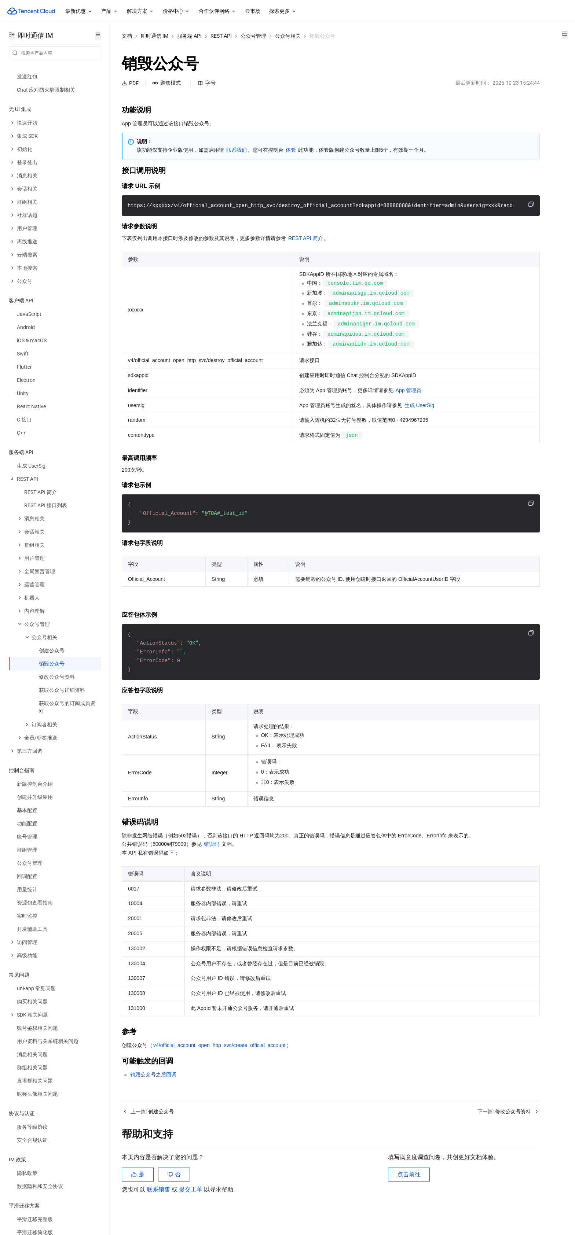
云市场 (252, 11)
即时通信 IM (154, 36)
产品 (109, 11)
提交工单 (191, 1206)
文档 (127, 36)
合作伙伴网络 (217, 11)
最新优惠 (78, 11)
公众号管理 (253, 36)
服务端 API (189, 36)
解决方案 (140, 11)
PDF (130, 83)
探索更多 (282, 11)
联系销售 (159, 1206)
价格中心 (176, 11)
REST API (221, 36)
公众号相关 (288, 36)
